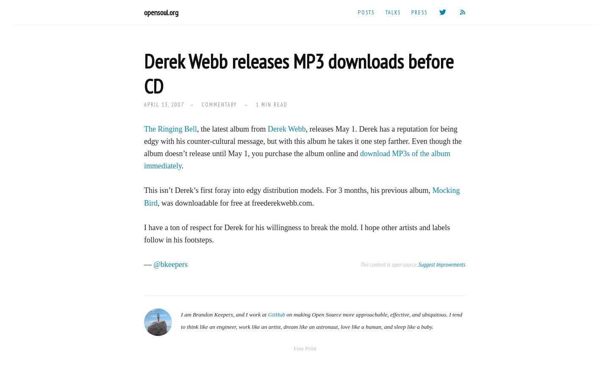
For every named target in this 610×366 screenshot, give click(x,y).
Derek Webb (287, 129)
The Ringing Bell (170, 129)
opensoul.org (161, 12)
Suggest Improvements (441, 264)
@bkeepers (171, 264)
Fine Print (305, 348)
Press (419, 12)
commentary (219, 104)
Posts (366, 12)
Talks (393, 12)
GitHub (276, 314)
